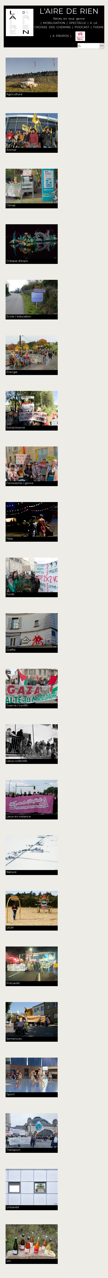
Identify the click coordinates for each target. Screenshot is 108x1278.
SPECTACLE (77, 23)
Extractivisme (15, 427)
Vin (8, 1261)
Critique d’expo (17, 261)
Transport (13, 1150)
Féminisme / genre (19, 483)
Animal (11, 149)
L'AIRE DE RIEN (69, 11)
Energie (12, 372)
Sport (10, 1094)
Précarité (13, 983)
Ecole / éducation (18, 316)
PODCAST (82, 27)
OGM (10, 927)
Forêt (10, 594)
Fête (9, 538)
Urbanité (12, 1207)
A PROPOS (60, 36)
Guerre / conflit (17, 705)
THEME (98, 27)
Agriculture (14, 94)
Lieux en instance (18, 816)
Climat (10, 205)
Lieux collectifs (16, 761)
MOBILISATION (54, 23)
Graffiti (10, 650)
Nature (11, 872)
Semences (14, 1038)
